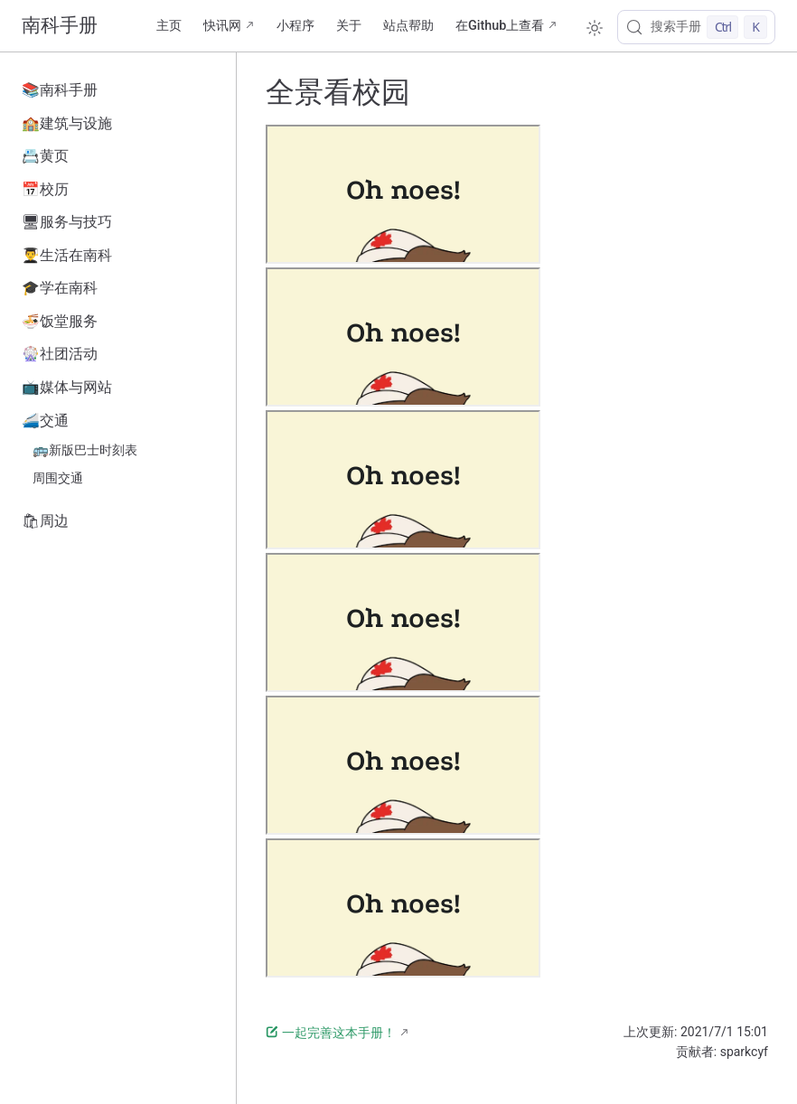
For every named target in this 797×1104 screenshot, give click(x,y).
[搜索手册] (696, 27)
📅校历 (45, 189)
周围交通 (58, 478)
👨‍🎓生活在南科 (67, 255)
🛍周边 (45, 520)
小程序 (295, 25)
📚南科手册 (60, 89)
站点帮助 (408, 25)
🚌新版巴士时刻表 (85, 450)
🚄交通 (45, 420)
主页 (169, 25)
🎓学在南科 (60, 287)
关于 (348, 25)
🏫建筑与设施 (67, 123)
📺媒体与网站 (67, 387)
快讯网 (222, 25)
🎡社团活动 (60, 353)
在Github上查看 (499, 25)
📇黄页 (45, 155)
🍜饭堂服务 (60, 321)
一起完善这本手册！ (331, 1032)
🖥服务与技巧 (67, 221)
